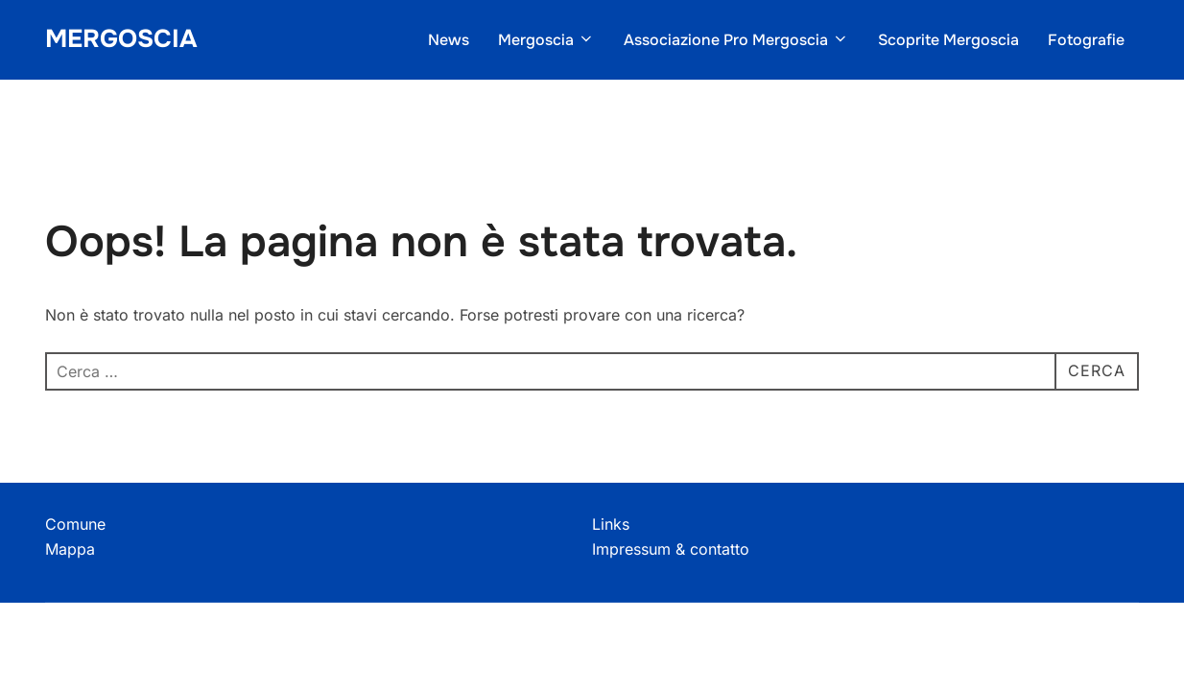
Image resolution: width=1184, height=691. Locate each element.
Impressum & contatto (670, 549)
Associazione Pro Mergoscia (736, 40)
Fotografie (1086, 40)
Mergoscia (121, 39)
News (448, 40)
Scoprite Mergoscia (948, 40)
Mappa (70, 549)
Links (610, 524)
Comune (75, 524)
